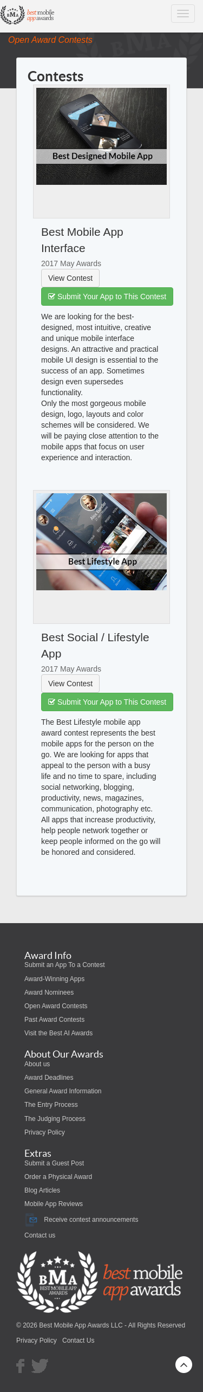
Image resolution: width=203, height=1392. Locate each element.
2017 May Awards (71, 263)
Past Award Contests (54, 1019)
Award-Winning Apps (54, 979)
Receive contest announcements (81, 1219)
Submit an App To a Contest (64, 965)
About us (37, 1064)
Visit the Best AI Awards (58, 1033)
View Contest (70, 278)
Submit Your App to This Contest (107, 296)
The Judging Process (55, 1119)
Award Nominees (49, 992)
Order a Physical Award (58, 1177)
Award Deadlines (49, 1077)
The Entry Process (51, 1105)
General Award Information (63, 1091)
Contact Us (78, 1340)
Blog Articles (42, 1190)
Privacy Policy (44, 1132)
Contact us (39, 1235)
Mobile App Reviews (53, 1204)
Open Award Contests (56, 1006)
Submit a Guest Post (54, 1163)
